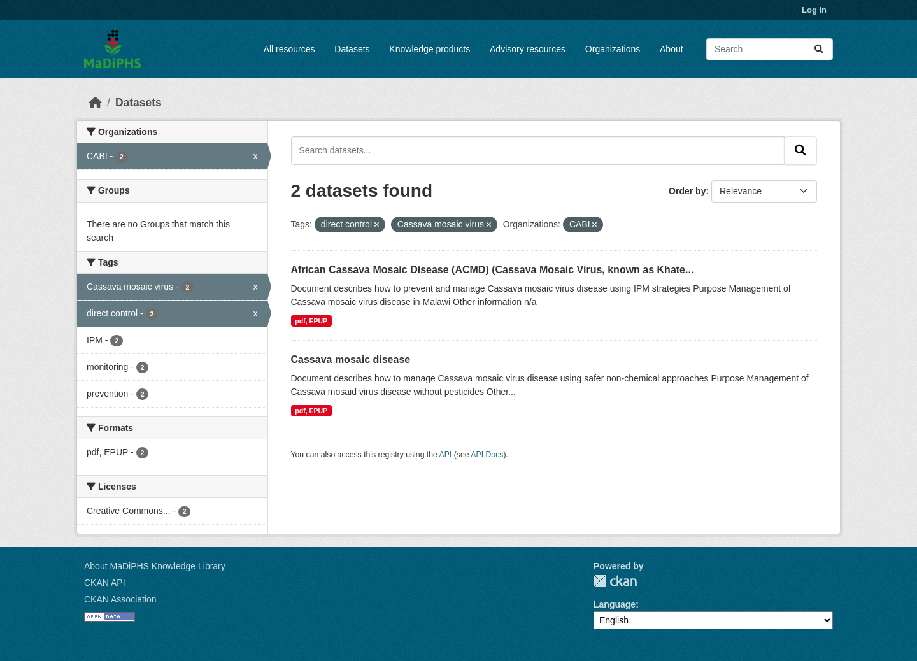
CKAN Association (120, 599)
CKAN (615, 581)
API (445, 454)
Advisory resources (527, 49)
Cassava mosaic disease (351, 359)
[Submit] (819, 49)
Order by (687, 191)
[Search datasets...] (769, 49)
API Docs (487, 454)
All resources (289, 49)
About (671, 49)
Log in (814, 10)
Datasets (351, 49)
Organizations (612, 49)
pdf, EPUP (311, 321)
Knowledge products (429, 49)
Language (615, 604)
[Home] (95, 102)
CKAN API (104, 583)
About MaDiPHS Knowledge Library (154, 566)
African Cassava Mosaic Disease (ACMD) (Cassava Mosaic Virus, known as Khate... (492, 269)
